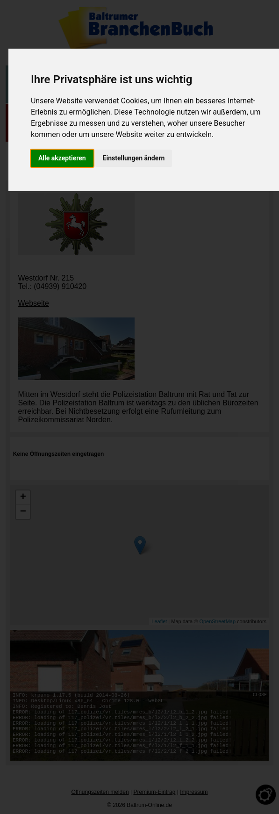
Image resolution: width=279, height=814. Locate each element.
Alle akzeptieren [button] (62, 158)
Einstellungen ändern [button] (134, 158)
